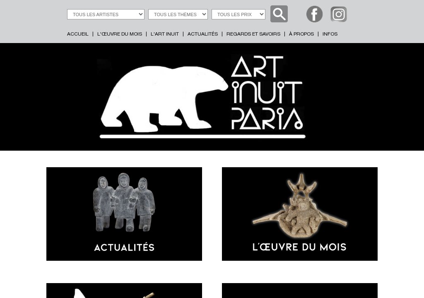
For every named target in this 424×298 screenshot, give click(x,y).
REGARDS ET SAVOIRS (253, 34)
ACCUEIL (78, 34)
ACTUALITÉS (203, 34)
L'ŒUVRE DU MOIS (119, 34)
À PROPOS (301, 34)
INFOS (330, 34)
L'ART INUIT (165, 34)
